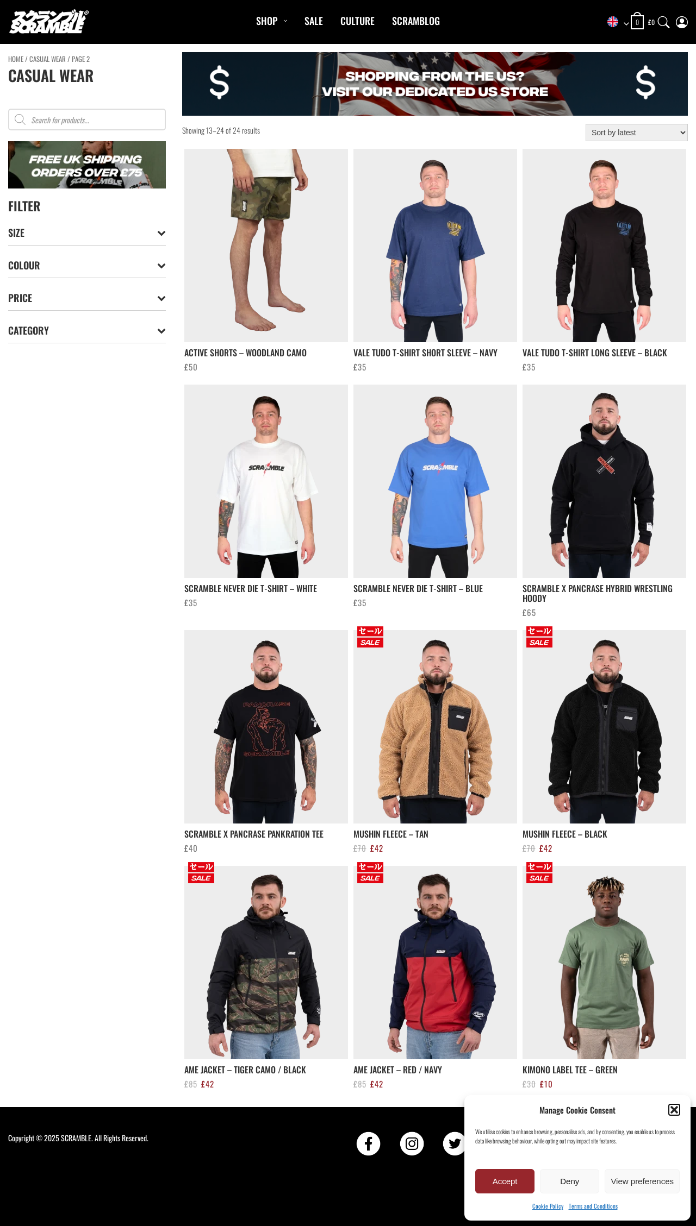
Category (87, 330)
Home (15, 59)
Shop (266, 21)
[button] (674, 1109)
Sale (313, 21)
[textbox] (614, 22)
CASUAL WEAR (47, 59)
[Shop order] (637, 132)
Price (87, 298)
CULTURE (357, 21)
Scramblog (416, 21)
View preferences (642, 1181)
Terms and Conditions (593, 1206)
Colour (87, 265)
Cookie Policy (547, 1206)
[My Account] (682, 19)
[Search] (664, 19)
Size (87, 233)
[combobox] (614, 22)
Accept (505, 1181)
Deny (569, 1181)
